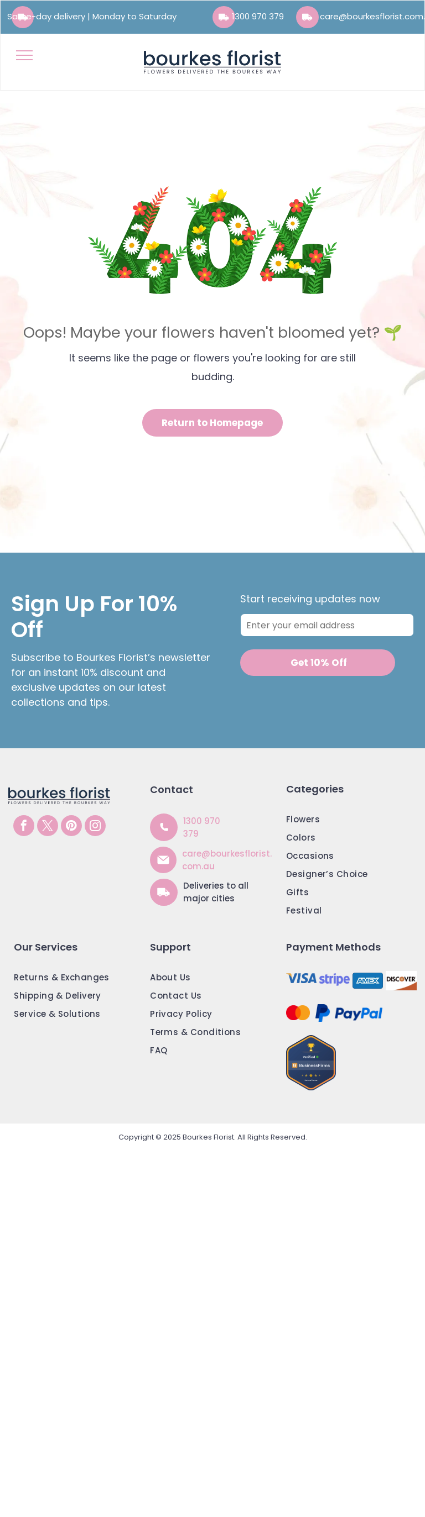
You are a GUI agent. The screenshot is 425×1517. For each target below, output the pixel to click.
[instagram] (95, 827)
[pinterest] (71, 827)
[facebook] (23, 827)
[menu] (24, 55)
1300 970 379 (258, 16)
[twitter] (47, 827)
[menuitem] (348, 822)
